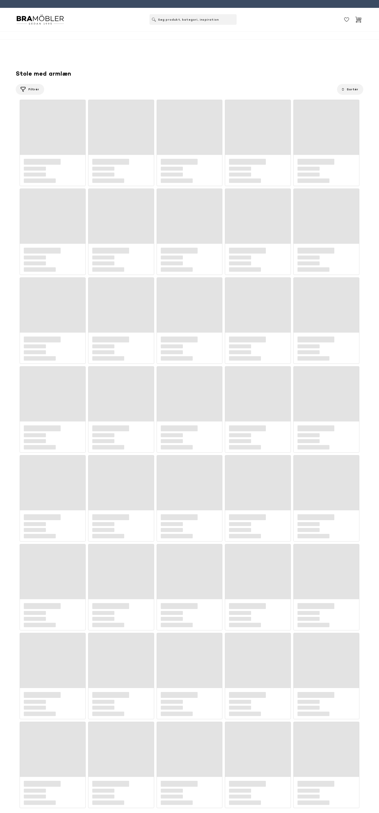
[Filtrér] (30, 89)
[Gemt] (346, 20)
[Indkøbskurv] (358, 20)
